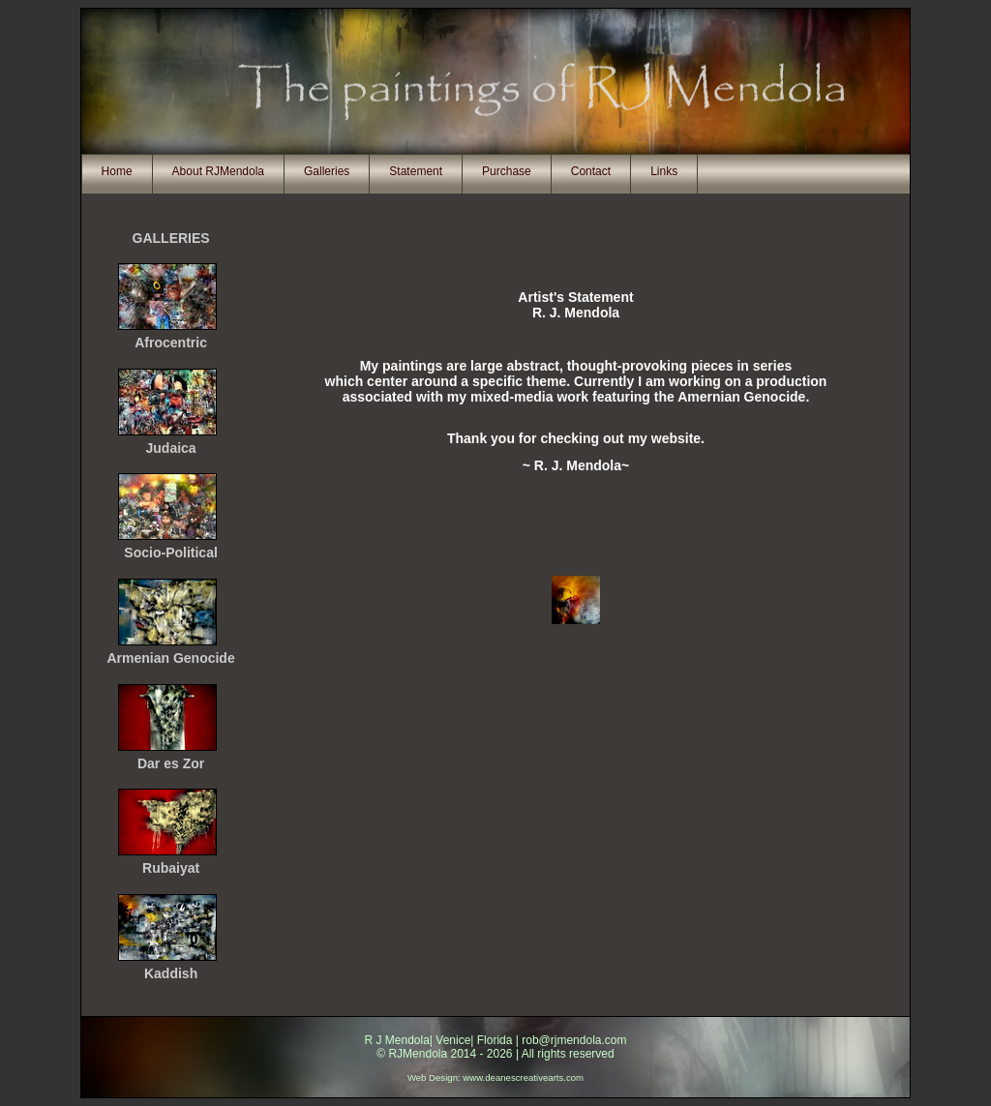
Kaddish (170, 973)
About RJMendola (218, 171)
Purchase (506, 171)
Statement (415, 171)
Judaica (171, 448)
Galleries (326, 171)
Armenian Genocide (170, 658)
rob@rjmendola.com (574, 1040)
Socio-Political (170, 552)
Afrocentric (171, 342)
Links (663, 171)
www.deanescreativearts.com (523, 1077)
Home (117, 171)
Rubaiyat (170, 868)
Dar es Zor (170, 763)
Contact (591, 171)
